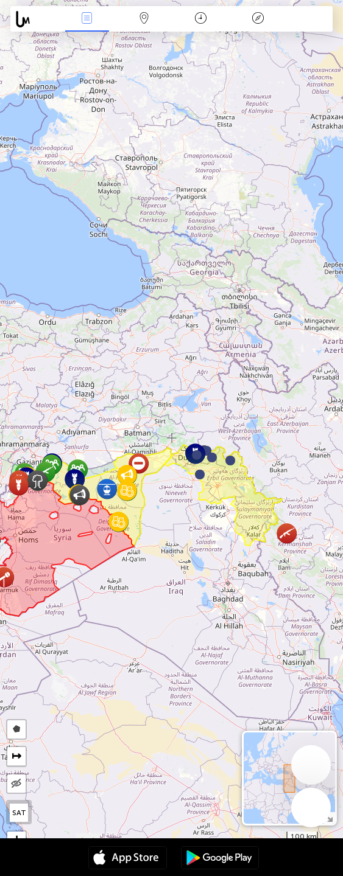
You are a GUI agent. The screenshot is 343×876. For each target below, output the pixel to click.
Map (144, 19)
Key (258, 19)
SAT (19, 812)
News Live (87, 19)
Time (200, 19)
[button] (212, 457)
